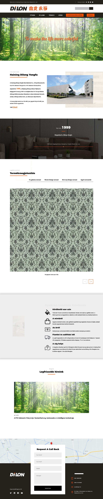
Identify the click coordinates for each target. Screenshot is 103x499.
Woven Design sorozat (52, 186)
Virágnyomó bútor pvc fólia (51, 282)
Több (14, 112)
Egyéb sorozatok (86, 186)
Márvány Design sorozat (69, 186)
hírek (60, 15)
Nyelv (90, 15)
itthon (32, 15)
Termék (51, 15)
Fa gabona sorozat (35, 186)
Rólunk (42, 15)
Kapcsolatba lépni (75, 15)
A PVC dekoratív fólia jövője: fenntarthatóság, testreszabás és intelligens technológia (44, 427)
